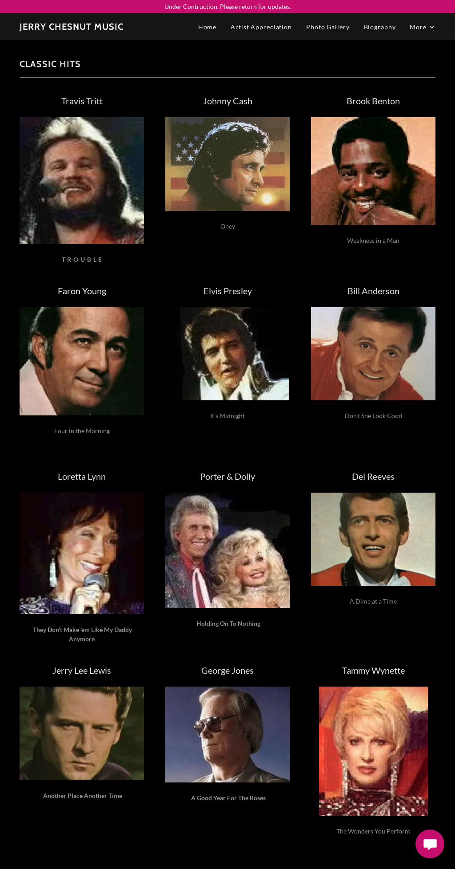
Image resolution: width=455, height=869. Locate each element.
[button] (422, 27)
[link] (72, 27)
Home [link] (207, 27)
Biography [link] (380, 27)
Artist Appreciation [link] (261, 27)
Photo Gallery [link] (327, 27)
